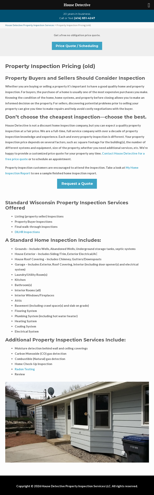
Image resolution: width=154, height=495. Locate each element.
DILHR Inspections (27, 232)
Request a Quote (77, 183)
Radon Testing (25, 369)
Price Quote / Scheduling (77, 46)
